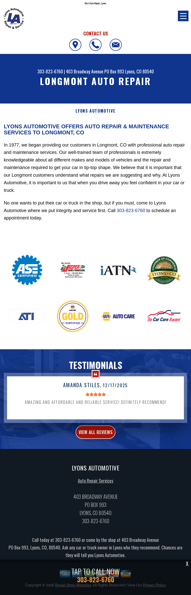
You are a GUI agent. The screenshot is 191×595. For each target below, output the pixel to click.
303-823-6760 (50, 71)
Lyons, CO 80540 (139, 71)
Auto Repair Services (95, 486)
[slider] (95, 401)
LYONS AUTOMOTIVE (96, 111)
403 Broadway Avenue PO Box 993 (95, 71)
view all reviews (95, 438)
